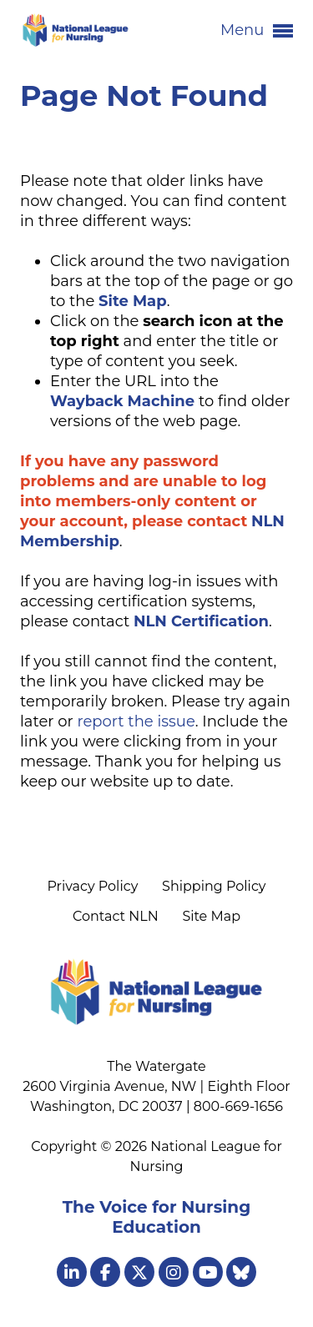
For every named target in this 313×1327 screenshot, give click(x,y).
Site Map (211, 916)
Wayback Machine (122, 401)
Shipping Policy (213, 886)
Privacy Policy (92, 886)
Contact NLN (116, 916)
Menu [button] (256, 31)
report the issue (135, 721)
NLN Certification (201, 621)
